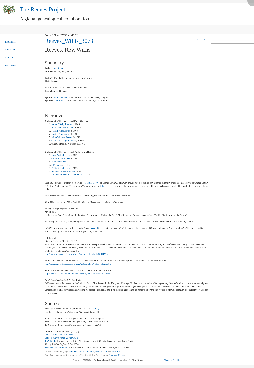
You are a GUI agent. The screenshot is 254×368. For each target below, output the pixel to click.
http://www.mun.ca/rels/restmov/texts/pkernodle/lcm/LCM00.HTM (76, 254)
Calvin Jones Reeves (60, 158)
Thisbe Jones (60, 100)
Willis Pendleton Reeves (62, 127)
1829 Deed (50, 341)
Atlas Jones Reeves (60, 161)
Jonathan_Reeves (77, 351)
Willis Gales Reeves (60, 168)
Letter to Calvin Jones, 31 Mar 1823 (61, 334)
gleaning (95, 308)
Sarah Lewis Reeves (60, 131)
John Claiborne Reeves (61, 137)
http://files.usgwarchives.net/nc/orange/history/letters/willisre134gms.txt (79, 273)
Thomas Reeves (92, 183)
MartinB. (116, 351)
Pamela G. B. (101, 351)
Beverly (90, 351)
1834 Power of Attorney (56, 347)
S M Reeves (56, 165)
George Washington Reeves (63, 140)
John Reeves (58, 68)
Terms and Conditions (172, 360)
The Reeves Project (42, 9)
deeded (94, 228)
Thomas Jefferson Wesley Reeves (66, 174)
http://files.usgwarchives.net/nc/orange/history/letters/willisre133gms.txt (79, 264)
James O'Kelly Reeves (61, 124)
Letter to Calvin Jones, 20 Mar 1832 (61, 338)
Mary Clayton (60, 97)
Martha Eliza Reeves (60, 134)
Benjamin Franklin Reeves (63, 171)
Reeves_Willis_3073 (69, 41)
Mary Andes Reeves (60, 155)
